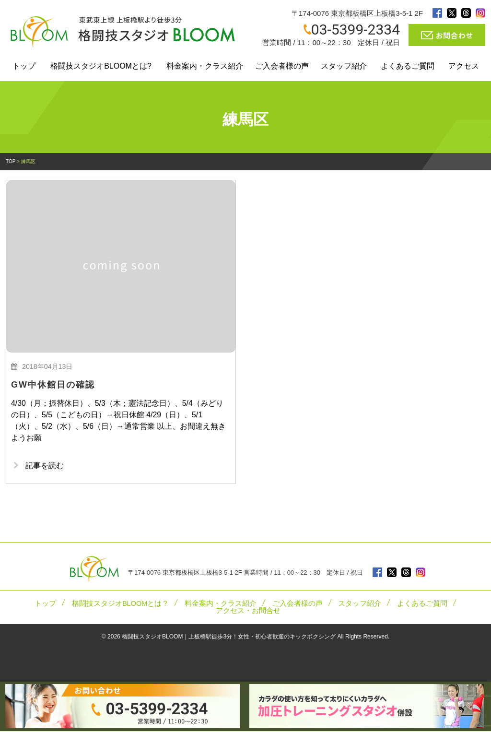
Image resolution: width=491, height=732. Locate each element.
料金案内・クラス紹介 (204, 66)
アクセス (463, 66)
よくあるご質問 (407, 66)
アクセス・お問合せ (248, 611)
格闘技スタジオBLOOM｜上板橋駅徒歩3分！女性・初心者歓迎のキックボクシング (229, 637)
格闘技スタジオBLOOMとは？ (120, 604)
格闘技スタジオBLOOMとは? (101, 66)
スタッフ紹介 (344, 66)
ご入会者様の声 (282, 66)
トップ (23, 66)
